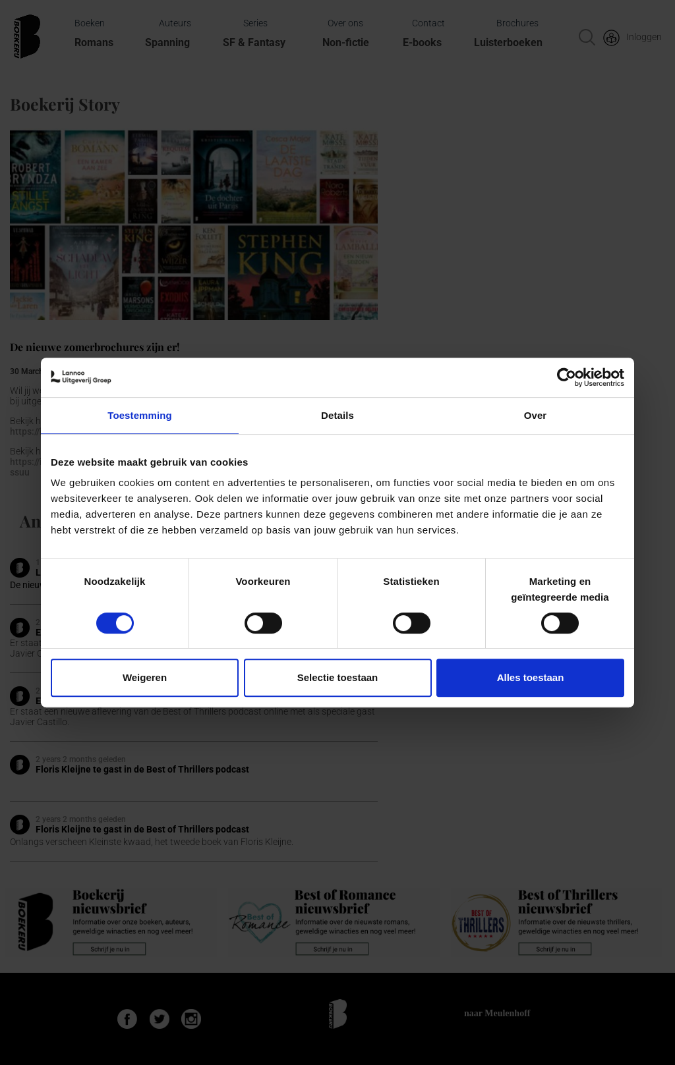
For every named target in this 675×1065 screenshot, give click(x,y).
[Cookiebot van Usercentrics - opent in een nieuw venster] (566, 377)
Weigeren (145, 677)
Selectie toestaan (337, 677)
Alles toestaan (530, 677)
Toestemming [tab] (139, 415)
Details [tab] (337, 415)
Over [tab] (535, 415)
